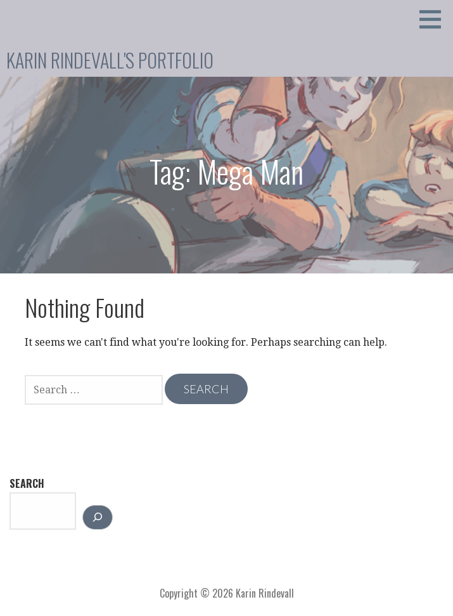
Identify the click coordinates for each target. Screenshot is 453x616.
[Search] (97, 517)
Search (27, 483)
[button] (434, 19)
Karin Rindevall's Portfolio (110, 60)
